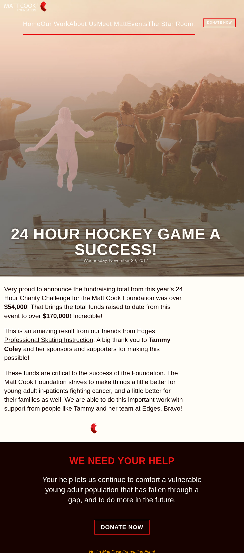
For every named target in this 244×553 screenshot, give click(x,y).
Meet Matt (118, 23)
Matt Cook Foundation (36, 9)
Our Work (64, 23)
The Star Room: (175, 23)
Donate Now (219, 22)
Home (40, 23)
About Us (91, 23)
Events (144, 23)
